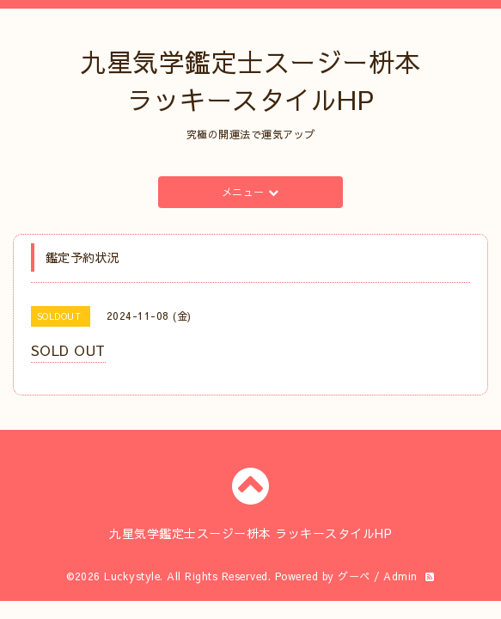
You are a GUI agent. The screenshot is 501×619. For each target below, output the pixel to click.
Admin (400, 576)
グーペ (354, 576)
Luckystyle (132, 576)
